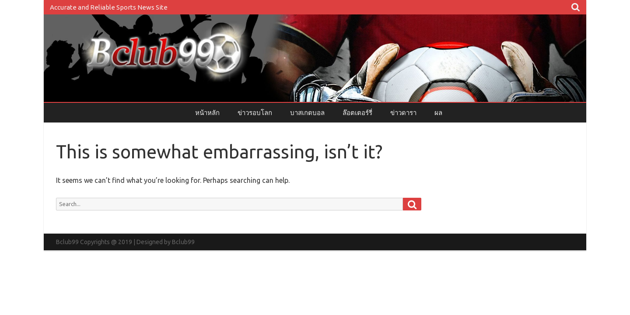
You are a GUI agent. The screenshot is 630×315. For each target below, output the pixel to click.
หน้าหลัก (207, 112)
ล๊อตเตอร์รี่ (357, 112)
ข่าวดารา (403, 112)
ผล (438, 112)
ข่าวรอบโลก (255, 112)
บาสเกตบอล (307, 112)
